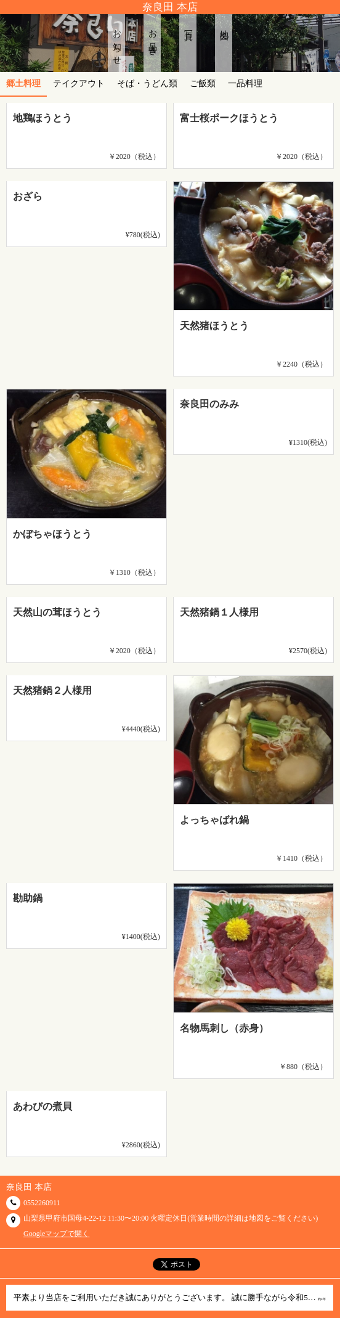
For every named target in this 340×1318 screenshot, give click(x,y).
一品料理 (245, 83)
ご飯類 (203, 83)
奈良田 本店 (169, 7)
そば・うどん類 (147, 83)
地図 (224, 25)
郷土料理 (23, 83)
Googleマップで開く (56, 1233)
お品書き (152, 38)
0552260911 (41, 1202)
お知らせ (116, 43)
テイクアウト (79, 83)
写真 (188, 25)
